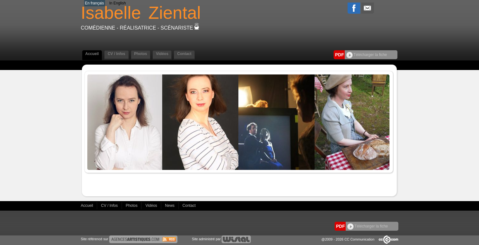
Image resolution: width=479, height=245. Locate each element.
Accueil (92, 54)
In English (117, 3)
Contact (184, 54)
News (170, 205)
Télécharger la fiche (366, 54)
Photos (140, 54)
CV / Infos (116, 54)
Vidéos (162, 54)
